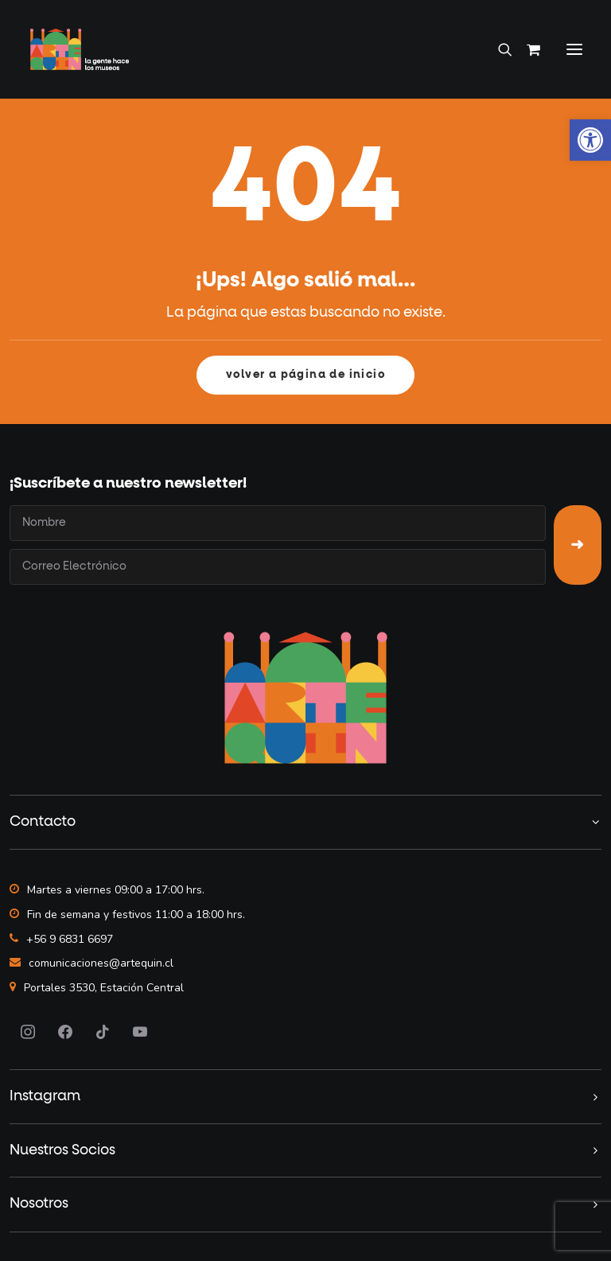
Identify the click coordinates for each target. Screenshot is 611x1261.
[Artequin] (79, 49)
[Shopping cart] (526, 49)
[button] (574, 49)
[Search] (498, 49)
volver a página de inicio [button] (305, 374)
